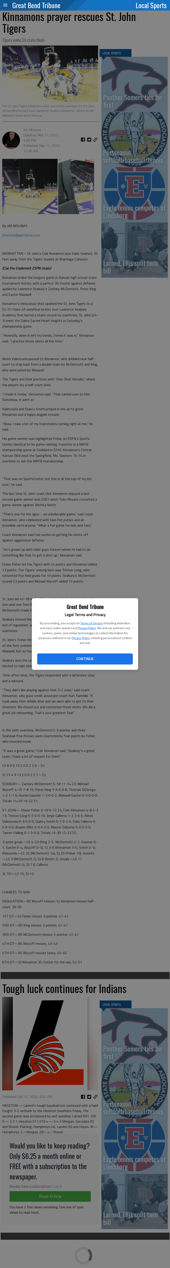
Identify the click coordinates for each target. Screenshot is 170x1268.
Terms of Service (92, 623)
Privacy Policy (87, 628)
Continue (84, 658)
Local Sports (151, 5)
